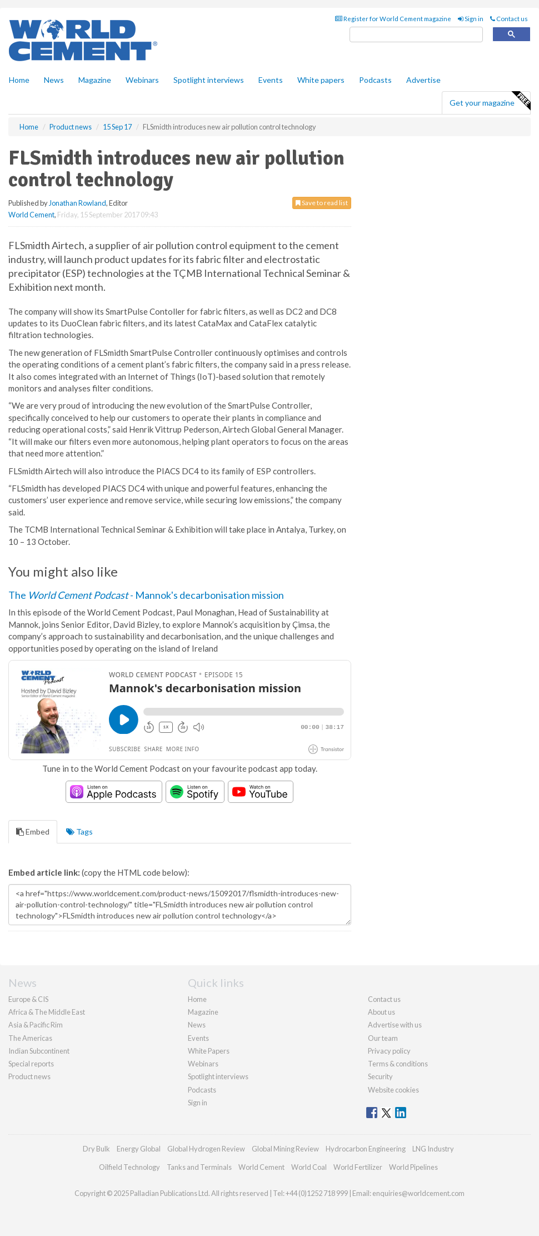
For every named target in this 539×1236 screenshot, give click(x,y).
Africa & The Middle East (46, 1011)
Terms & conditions (398, 1063)
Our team (383, 1038)
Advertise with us (395, 1024)
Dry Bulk (96, 1148)
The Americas (30, 1038)
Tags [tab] (79, 831)
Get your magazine (490, 101)
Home (19, 80)
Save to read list (322, 202)
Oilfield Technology (129, 1167)
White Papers (208, 1050)
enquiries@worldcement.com (418, 1193)
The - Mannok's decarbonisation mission (146, 595)
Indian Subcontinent (38, 1050)
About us (381, 1011)
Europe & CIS (28, 999)
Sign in (470, 18)
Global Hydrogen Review (206, 1148)
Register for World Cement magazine (393, 18)
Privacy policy (389, 1050)
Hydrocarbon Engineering (366, 1148)
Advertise (423, 80)
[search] (416, 35)
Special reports (31, 1063)
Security (380, 1076)
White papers (321, 80)
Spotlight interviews (208, 80)
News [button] (54, 80)
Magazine (94, 80)
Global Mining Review (285, 1148)
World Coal (309, 1167)
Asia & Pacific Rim (35, 1024)
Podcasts (375, 80)
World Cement (31, 214)
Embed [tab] (32, 831)
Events (270, 80)
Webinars (142, 80)
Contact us (509, 18)
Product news (29, 1076)
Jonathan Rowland (77, 202)
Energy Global (139, 1148)
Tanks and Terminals (199, 1167)
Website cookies (393, 1089)
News (197, 1024)
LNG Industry (433, 1148)
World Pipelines (413, 1167)
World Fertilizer (357, 1167)
